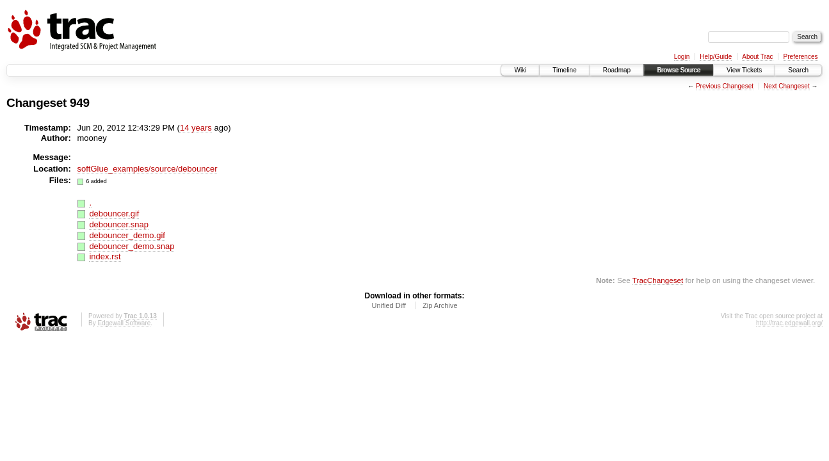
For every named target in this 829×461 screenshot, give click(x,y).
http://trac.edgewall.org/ (789, 323)
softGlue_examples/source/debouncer (147, 169)
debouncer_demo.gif (127, 235)
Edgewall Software (123, 323)
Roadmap (617, 70)
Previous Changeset (724, 86)
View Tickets (744, 70)
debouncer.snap (119, 224)
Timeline (564, 70)
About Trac (757, 56)
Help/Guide (716, 56)
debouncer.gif (114, 213)
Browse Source (678, 70)
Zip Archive (440, 305)
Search (798, 70)
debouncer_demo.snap (131, 246)
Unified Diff (388, 305)
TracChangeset (657, 280)
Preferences (801, 56)
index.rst (104, 256)
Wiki (520, 70)
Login (681, 56)
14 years (196, 128)
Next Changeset (787, 86)
